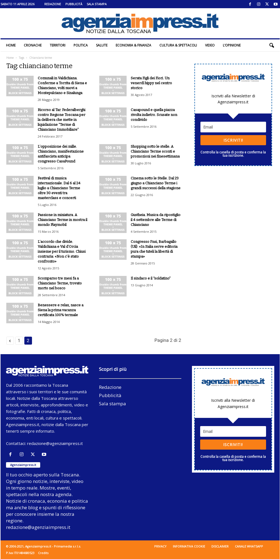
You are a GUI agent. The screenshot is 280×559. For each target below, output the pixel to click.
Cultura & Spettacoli (178, 45)
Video (210, 45)
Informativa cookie (189, 546)
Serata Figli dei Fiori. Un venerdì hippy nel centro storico (151, 83)
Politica (81, 45)
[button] (272, 45)
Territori (57, 45)
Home (11, 45)
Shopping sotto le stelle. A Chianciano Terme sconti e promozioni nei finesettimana (155, 151)
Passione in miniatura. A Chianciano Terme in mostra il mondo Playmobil (62, 220)
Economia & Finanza (133, 45)
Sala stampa (97, 4)
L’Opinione (232, 45)
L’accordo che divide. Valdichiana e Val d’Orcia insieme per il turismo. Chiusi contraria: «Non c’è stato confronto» (62, 251)
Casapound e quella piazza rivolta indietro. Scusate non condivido (154, 115)
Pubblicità (73, 4)
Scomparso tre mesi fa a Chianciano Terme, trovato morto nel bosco (60, 283)
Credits (43, 553)
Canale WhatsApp (249, 546)
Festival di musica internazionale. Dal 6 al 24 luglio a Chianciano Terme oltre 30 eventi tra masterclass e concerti (59, 188)
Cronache (33, 45)
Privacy (160, 546)
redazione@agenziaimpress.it (55, 443)
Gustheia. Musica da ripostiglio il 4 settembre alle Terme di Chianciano (155, 220)
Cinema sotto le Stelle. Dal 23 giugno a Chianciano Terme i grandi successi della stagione (155, 183)
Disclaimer (220, 546)
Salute (101, 45)
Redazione (52, 4)
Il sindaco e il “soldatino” (151, 278)
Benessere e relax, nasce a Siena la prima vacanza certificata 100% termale (60, 310)
